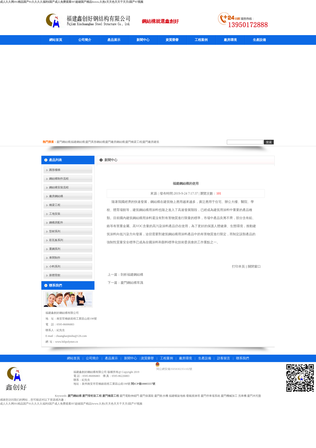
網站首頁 (55, 40)
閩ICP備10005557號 (143, 383)
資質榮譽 (172, 40)
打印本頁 (238, 266)
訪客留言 (223, 358)
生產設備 (259, 40)
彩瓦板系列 (56, 240)
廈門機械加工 (229, 395)
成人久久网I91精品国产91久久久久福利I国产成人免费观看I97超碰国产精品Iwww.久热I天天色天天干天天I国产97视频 (71, 1)
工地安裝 (54, 213)
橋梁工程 (54, 205)
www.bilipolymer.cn (66, 341)
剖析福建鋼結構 (132, 274)
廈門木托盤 (254, 395)
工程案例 (201, 40)
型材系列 (54, 231)
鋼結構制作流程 (59, 178)
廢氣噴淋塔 (193, 395)
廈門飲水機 (161, 395)
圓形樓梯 (54, 169)
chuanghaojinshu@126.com (71, 336)
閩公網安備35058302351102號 (174, 369)
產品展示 (113, 40)
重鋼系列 (54, 248)
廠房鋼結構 (56, 196)
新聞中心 (143, 40)
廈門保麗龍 (147, 395)
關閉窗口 (254, 266)
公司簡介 (84, 40)
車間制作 (54, 257)
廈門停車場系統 (210, 395)
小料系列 (54, 266)
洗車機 (242, 395)
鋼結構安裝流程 (59, 187)
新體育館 (54, 275)
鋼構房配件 (56, 222)
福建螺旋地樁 (177, 395)
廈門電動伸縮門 (129, 395)
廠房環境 (230, 40)
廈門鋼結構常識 (132, 282)
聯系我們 (242, 358)
